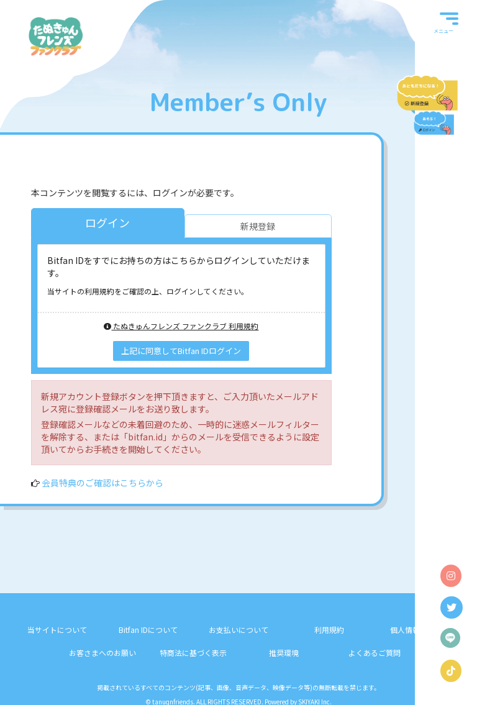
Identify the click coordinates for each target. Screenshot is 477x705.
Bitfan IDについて (148, 629)
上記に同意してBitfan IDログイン (181, 351)
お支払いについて (238, 629)
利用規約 (329, 629)
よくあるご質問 (374, 652)
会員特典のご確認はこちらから (102, 482)
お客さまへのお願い (102, 652)
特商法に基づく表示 (193, 652)
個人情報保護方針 (420, 629)
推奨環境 (284, 652)
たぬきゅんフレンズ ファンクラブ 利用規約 (181, 326)
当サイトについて (57, 629)
